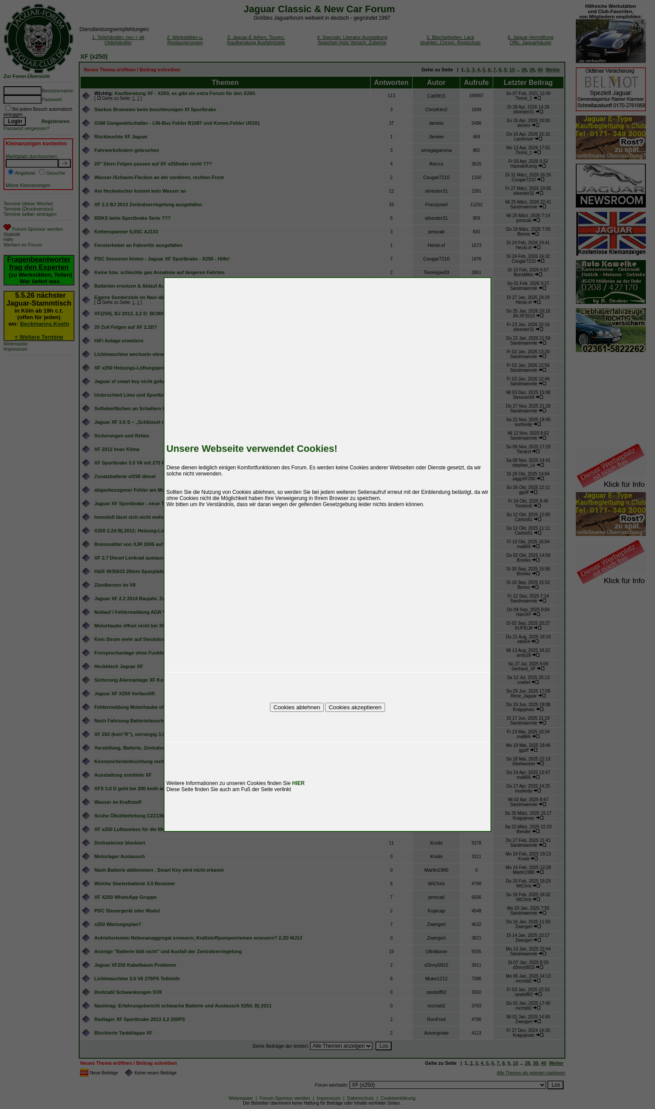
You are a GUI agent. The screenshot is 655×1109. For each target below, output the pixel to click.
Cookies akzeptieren (355, 707)
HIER (298, 783)
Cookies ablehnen (296, 707)
